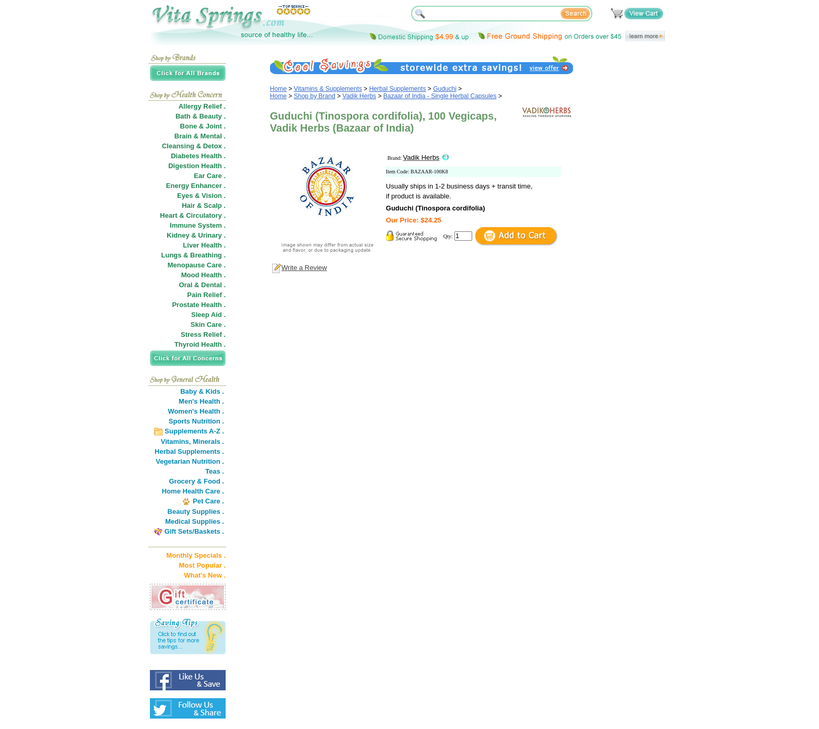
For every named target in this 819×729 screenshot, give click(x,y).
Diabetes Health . (198, 156)
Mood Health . (203, 275)
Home (278, 88)
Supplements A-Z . (194, 431)
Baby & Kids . (202, 391)
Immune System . (198, 225)
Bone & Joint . (203, 126)
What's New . (205, 575)
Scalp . (215, 205)
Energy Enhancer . (196, 186)
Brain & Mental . (200, 136)
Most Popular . (202, 565)
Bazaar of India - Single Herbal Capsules (440, 96)
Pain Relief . (206, 295)
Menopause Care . (197, 265)
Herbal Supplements (397, 88)
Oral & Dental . (202, 285)
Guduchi (445, 88)
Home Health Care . (193, 491)
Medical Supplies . (194, 521)
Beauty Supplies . (196, 511)
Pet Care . (208, 501)
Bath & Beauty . (201, 116)
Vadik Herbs (359, 96)
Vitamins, (176, 441)
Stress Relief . (203, 334)
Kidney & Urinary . (196, 235)
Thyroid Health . (200, 344)
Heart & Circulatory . (193, 215)
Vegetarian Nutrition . (190, 461)
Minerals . (208, 441)
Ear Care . (210, 176)
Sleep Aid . (208, 315)
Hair (188, 205)
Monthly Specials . (196, 555)
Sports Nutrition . (196, 421)
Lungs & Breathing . (193, 255)
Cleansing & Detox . (194, 146)
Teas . (214, 471)
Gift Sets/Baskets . (194, 531)
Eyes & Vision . (201, 195)
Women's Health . (196, 411)
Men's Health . (201, 401)
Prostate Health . (199, 305)
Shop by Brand (314, 96)
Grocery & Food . (196, 481)
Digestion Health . (197, 166)
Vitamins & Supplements (328, 88)
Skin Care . (208, 324)
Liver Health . (204, 245)
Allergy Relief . (202, 106)
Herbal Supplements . (189, 451)
